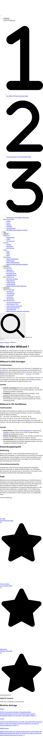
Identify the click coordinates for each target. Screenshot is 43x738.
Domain (25, 370)
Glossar (6, 234)
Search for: (29, 337)
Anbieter (6, 18)
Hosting (6, 266)
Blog (4, 232)
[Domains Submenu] (10, 288)
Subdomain (26, 430)
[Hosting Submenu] (10, 266)
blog (32, 377)
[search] (12, 325)
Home (2, 342)
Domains (6, 288)
